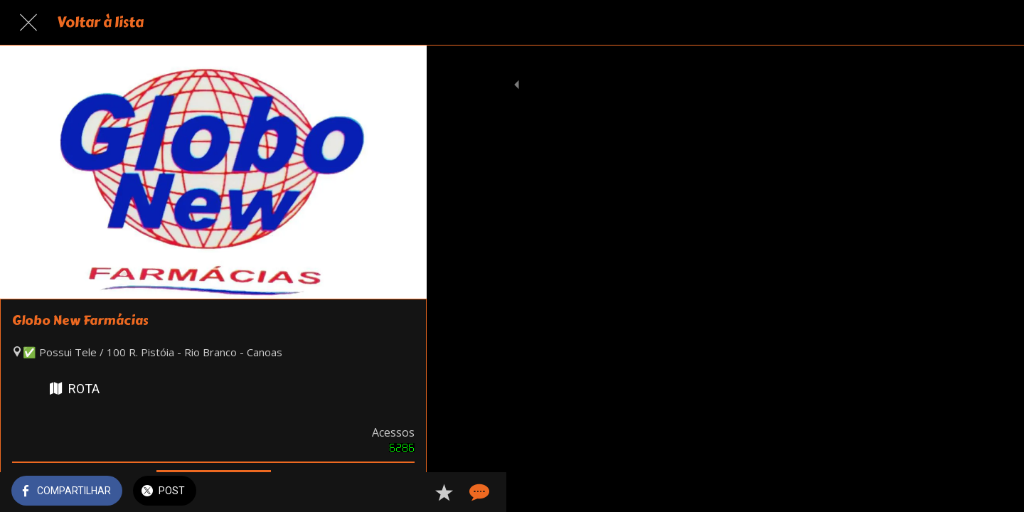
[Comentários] (398, 492)
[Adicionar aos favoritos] (364, 492)
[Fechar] (28, 22)
